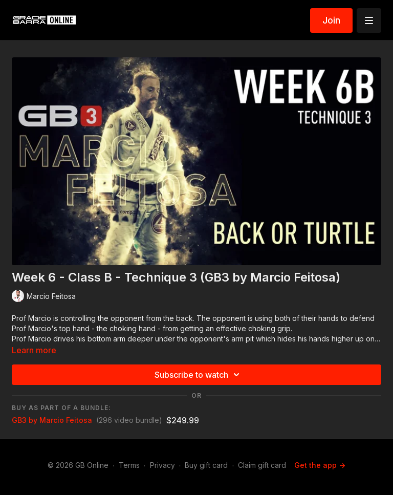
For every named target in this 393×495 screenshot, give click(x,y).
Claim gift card (262, 465)
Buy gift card (206, 465)
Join (331, 20)
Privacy (162, 465)
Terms (129, 465)
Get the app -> (319, 465)
